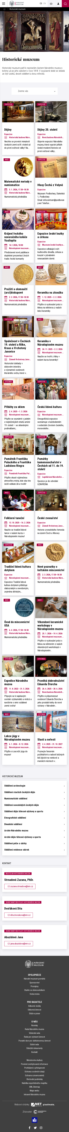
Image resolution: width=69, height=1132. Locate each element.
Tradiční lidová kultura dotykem (17, 568)
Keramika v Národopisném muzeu (50, 342)
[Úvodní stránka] (16, 3)
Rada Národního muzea (34, 1029)
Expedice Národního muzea (16, 682)
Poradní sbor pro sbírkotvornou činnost (35, 1041)
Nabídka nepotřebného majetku (34, 1083)
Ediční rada (34, 1044)
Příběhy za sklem (14, 407)
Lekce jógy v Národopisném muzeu (17, 737)
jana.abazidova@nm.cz (19, 943)
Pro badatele (34, 1002)
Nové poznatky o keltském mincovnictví (50, 568)
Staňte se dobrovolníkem (34, 990)
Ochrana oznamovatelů (34, 1075)
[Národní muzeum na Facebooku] (29, 1128)
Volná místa (34, 994)
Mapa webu (34, 1090)
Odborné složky (34, 1006)
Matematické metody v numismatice (18, 183)
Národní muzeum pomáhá (34, 979)
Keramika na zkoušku (50, 292)
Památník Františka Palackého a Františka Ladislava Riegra (17, 462)
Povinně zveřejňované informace (34, 1064)
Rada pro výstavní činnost (34, 1037)
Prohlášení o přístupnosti (34, 1068)
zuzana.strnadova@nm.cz (20, 886)
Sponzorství (34, 982)
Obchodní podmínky (35, 1079)
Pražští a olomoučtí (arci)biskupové (15, 290)
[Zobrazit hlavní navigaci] (3, 3)
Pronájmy (34, 986)
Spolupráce (34, 975)
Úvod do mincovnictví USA (17, 623)
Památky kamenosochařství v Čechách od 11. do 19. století (50, 464)
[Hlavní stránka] (4, 9)
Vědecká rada (34, 1033)
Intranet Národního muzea (34, 1094)
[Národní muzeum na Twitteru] (35, 1128)
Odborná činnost (34, 1010)
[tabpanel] (34, 433)
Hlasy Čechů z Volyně (50, 185)
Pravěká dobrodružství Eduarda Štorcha (50, 682)
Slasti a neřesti (46, 739)
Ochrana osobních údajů (35, 1071)
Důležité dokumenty (34, 1048)
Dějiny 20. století (47, 129)
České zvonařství (47, 518)
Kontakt (34, 1052)
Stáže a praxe (34, 1013)
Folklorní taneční (14, 518)
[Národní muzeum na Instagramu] (41, 1128)
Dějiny (8, 129)
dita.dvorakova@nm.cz (19, 915)
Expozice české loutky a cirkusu (50, 235)
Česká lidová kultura (49, 407)
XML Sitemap (34, 1087)
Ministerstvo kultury (34, 1060)
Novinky (34, 1025)
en (45, 3)
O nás (34, 1021)
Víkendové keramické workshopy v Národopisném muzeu (50, 625)
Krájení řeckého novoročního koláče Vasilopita (15, 237)
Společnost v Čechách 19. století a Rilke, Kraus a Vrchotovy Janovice (17, 346)
